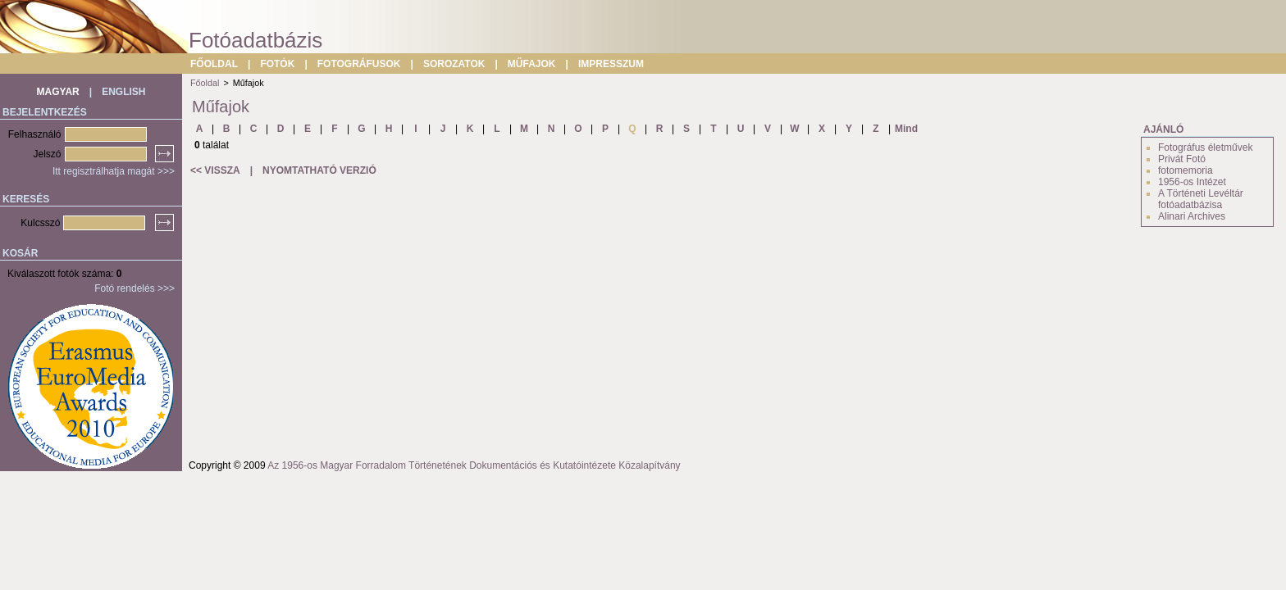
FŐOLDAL (214, 64)
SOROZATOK (454, 64)
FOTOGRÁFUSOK (359, 64)
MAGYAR (58, 92)
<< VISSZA (215, 170)
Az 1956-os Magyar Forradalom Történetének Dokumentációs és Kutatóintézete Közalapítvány (473, 465)
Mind (906, 128)
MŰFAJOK (532, 64)
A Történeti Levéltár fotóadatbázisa (1200, 199)
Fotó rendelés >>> (134, 288)
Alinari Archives (1191, 216)
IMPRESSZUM (611, 64)
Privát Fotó (1182, 159)
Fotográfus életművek (1205, 147)
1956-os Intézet (1192, 182)
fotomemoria (1185, 170)
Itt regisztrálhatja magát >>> (113, 171)
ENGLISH (123, 92)
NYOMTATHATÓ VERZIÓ (319, 170)
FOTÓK (277, 64)
